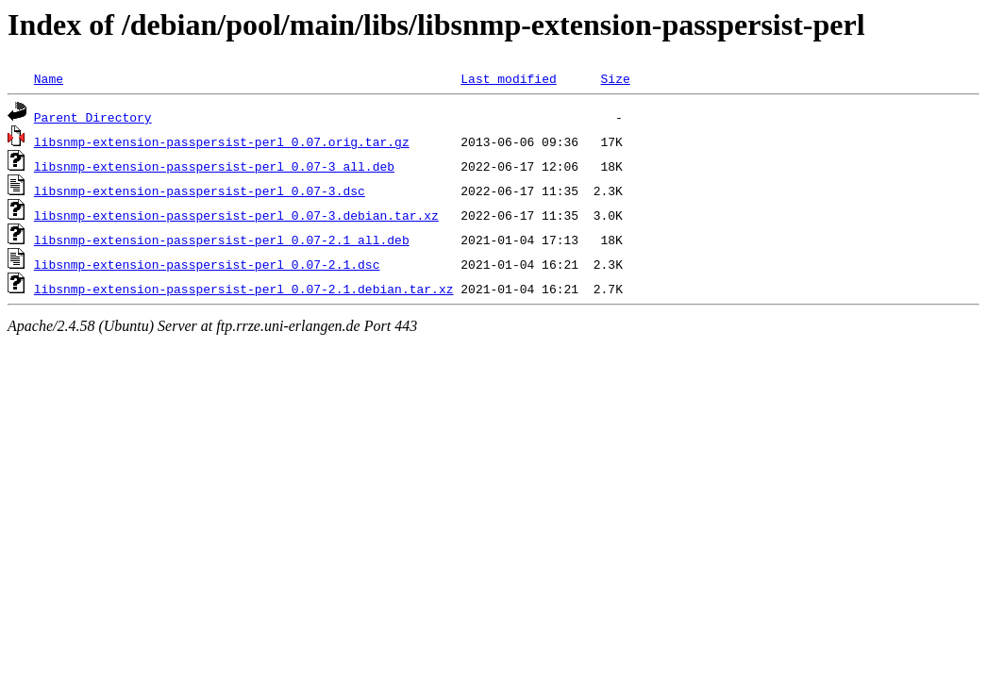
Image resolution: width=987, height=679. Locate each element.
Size (614, 78)
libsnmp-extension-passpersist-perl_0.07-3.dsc (199, 190)
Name (48, 78)
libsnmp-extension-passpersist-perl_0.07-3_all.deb (214, 165)
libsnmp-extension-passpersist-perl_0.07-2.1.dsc (207, 264)
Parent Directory (93, 116)
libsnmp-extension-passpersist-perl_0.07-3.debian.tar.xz (236, 215)
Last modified (508, 78)
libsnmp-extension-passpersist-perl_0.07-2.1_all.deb (222, 239)
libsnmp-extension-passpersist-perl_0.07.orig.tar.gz (222, 141)
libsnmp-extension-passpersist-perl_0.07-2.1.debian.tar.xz (244, 288)
